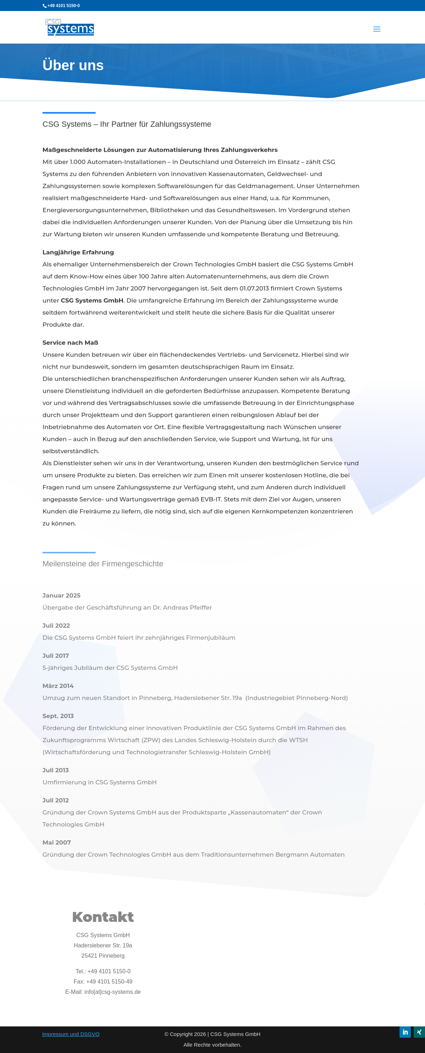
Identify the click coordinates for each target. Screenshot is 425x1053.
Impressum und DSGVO (71, 1034)
